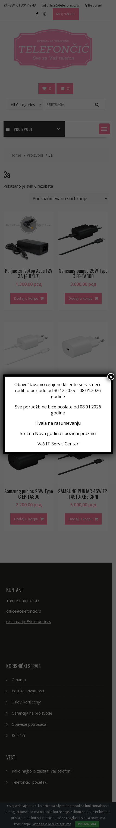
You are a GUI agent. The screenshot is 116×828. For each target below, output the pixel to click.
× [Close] (111, 376)
